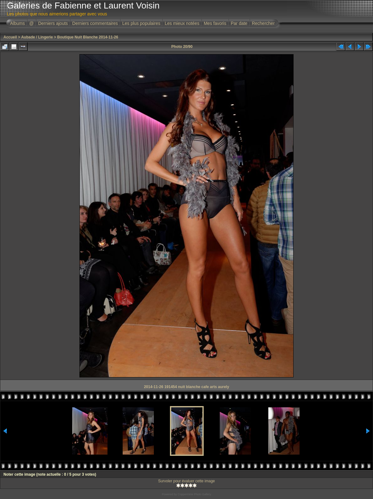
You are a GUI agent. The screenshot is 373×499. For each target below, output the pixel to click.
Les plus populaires (141, 23)
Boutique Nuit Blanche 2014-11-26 (87, 37)
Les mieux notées (182, 23)
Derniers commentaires (95, 23)
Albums (17, 23)
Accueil (10, 37)
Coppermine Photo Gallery (194, 494)
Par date (239, 23)
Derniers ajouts (53, 23)
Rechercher (263, 23)
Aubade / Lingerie (37, 37)
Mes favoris (215, 23)
